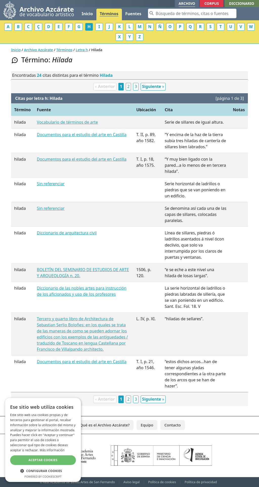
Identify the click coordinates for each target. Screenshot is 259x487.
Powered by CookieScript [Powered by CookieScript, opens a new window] (43, 476)
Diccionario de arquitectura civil (67, 233)
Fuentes (133, 13)
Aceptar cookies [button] (43, 460)
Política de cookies (162, 482)
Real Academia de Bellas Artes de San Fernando (79, 482)
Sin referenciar (50, 183)
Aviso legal (131, 482)
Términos (109, 13)
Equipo (147, 424)
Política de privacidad (201, 482)
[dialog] (43, 440)
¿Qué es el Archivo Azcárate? (104, 424)
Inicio (87, 13)
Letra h (82, 49)
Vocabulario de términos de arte (67, 122)
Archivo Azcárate (38, 49)
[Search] (192, 13)
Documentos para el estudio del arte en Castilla (81, 134)
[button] (43, 470)
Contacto (172, 424)
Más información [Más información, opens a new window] (52, 450)
